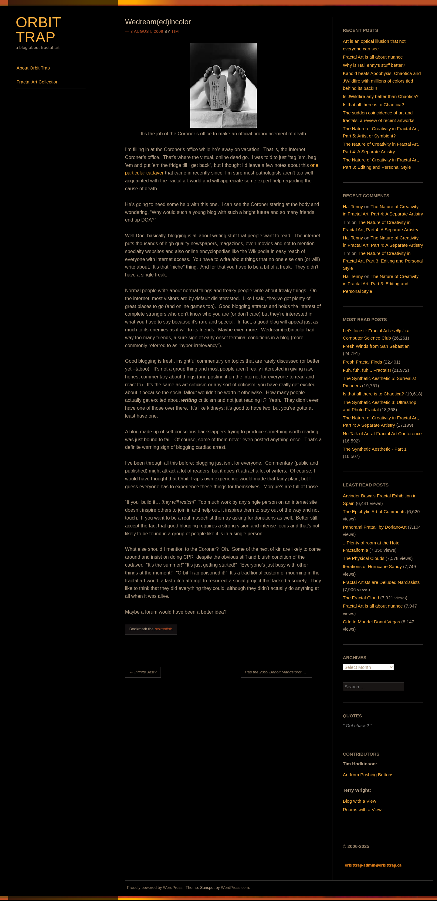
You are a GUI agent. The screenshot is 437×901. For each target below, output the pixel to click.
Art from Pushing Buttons (368, 774)
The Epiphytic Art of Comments (374, 511)
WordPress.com (235, 887)
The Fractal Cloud (361, 597)
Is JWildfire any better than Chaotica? (380, 96)
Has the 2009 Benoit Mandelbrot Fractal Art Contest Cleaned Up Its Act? (278, 672)
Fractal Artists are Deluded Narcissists (381, 582)
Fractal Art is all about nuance (373, 56)
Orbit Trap (38, 29)
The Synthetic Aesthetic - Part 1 (375, 449)
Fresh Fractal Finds (362, 361)
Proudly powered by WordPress (155, 887)
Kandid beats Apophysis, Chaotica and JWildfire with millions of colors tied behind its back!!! (382, 80)
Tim (175, 31)
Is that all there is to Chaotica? (373, 104)
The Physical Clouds (363, 558)
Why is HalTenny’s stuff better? (374, 65)
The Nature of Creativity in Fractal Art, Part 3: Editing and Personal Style (383, 260)
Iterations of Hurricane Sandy (372, 566)
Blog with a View (359, 801)
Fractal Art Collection (37, 81)
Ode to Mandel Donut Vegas (371, 621)
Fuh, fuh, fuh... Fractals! (367, 370)
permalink (163, 629)
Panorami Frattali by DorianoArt (375, 527)
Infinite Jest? (143, 672)
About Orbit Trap (33, 67)
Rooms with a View (362, 809)
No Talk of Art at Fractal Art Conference (382, 433)
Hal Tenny (353, 206)
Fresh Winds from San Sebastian (376, 346)
